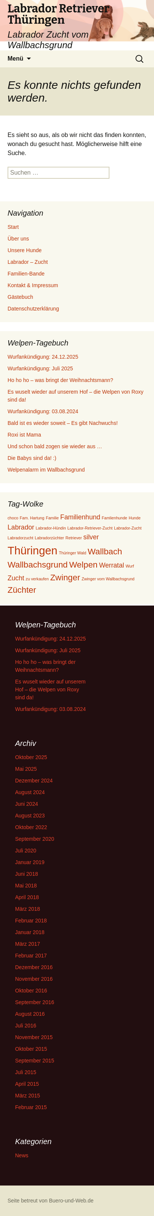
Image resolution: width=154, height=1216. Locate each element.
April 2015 (27, 1084)
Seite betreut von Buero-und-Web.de (51, 1201)
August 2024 (30, 792)
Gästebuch (20, 297)
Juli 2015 (25, 1072)
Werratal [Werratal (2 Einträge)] (111, 565)
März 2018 (27, 909)
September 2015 (34, 1061)
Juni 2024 (26, 804)
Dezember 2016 (34, 967)
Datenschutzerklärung (33, 309)
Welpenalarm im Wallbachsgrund (46, 470)
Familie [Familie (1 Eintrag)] (52, 518)
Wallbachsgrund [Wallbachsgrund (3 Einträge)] (38, 564)
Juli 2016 (25, 1026)
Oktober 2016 (31, 991)
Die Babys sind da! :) (32, 458)
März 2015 (27, 1096)
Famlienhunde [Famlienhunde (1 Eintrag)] (115, 518)
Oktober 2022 (31, 827)
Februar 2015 (31, 1107)
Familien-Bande (26, 274)
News (21, 1155)
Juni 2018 (26, 874)
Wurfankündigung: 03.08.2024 (43, 411)
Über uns (18, 239)
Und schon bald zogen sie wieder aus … (55, 446)
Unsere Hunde (25, 250)
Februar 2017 (31, 956)
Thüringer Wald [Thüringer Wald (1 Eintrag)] (72, 553)
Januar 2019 (30, 862)
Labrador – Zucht (28, 262)
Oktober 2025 (31, 757)
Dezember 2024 (34, 781)
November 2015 (34, 1037)
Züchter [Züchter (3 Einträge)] (22, 590)
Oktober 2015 (31, 1049)
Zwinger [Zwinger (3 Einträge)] (65, 577)
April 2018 (27, 897)
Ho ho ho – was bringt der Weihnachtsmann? (60, 380)
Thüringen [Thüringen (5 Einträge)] (32, 550)
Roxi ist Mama (24, 435)
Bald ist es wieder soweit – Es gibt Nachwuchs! (63, 423)
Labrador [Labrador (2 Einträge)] (21, 527)
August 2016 (30, 1014)
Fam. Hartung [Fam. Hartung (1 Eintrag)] (32, 518)
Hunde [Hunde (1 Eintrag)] (134, 518)
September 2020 (34, 839)
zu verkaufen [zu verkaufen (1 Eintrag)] (37, 579)
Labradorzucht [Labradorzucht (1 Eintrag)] (20, 538)
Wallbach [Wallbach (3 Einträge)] (105, 551)
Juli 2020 (25, 851)
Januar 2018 (30, 932)
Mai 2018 (26, 886)
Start (13, 227)
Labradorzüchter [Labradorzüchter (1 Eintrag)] (49, 538)
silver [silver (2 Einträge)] (91, 537)
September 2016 (34, 1002)
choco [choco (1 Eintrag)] (13, 518)
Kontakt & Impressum (33, 285)
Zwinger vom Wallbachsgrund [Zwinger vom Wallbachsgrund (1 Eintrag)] (108, 579)
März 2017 (27, 944)
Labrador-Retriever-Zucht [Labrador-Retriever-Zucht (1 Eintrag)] (89, 528)
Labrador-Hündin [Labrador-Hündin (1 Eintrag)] (51, 528)
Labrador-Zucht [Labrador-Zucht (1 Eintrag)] (128, 528)
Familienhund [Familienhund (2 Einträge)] (80, 517)
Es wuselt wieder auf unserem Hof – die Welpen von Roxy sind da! (50, 689)
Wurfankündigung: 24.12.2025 (43, 357)
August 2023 (30, 816)
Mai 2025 (26, 769)
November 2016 (34, 979)
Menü (15, 58)
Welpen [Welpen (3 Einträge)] (83, 564)
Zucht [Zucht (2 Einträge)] (16, 578)
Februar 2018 (31, 921)
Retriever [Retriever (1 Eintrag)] (74, 538)
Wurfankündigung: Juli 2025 (40, 368)
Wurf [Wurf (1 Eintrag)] (130, 566)
